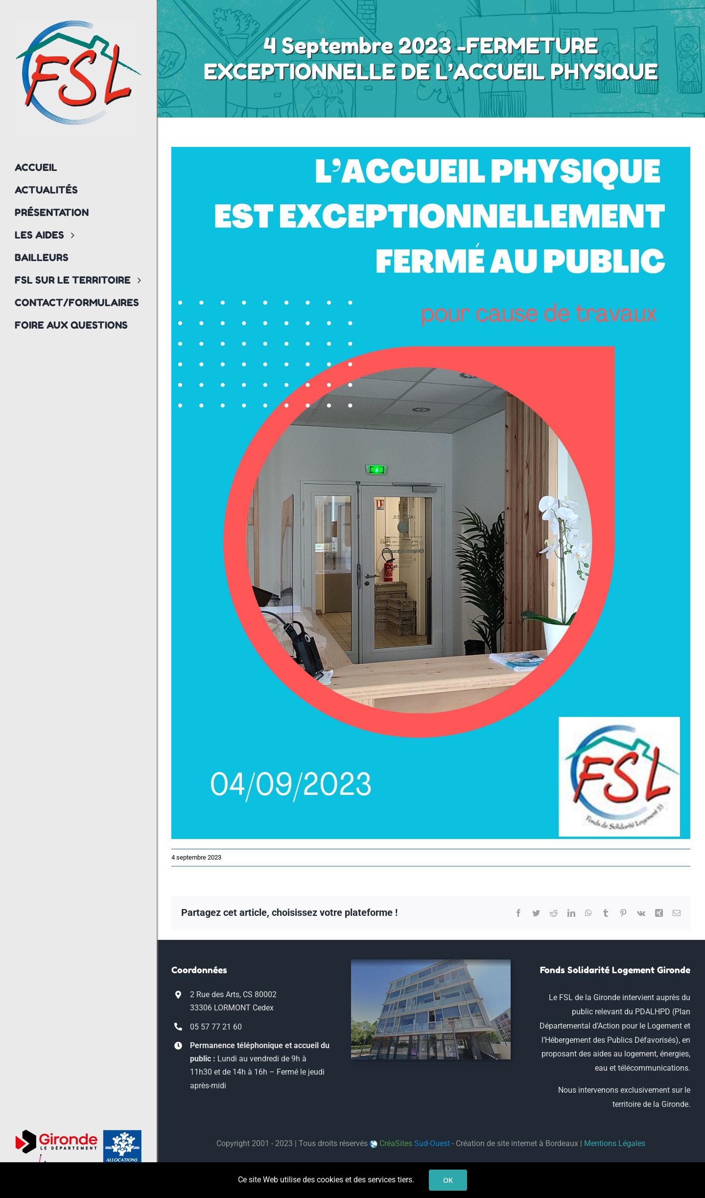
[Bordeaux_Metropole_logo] (56, 1157)
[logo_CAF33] (122, 1133)
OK (448, 1180)
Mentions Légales (614, 1143)
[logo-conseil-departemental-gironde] (56, 1133)
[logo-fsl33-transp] (78, 23)
